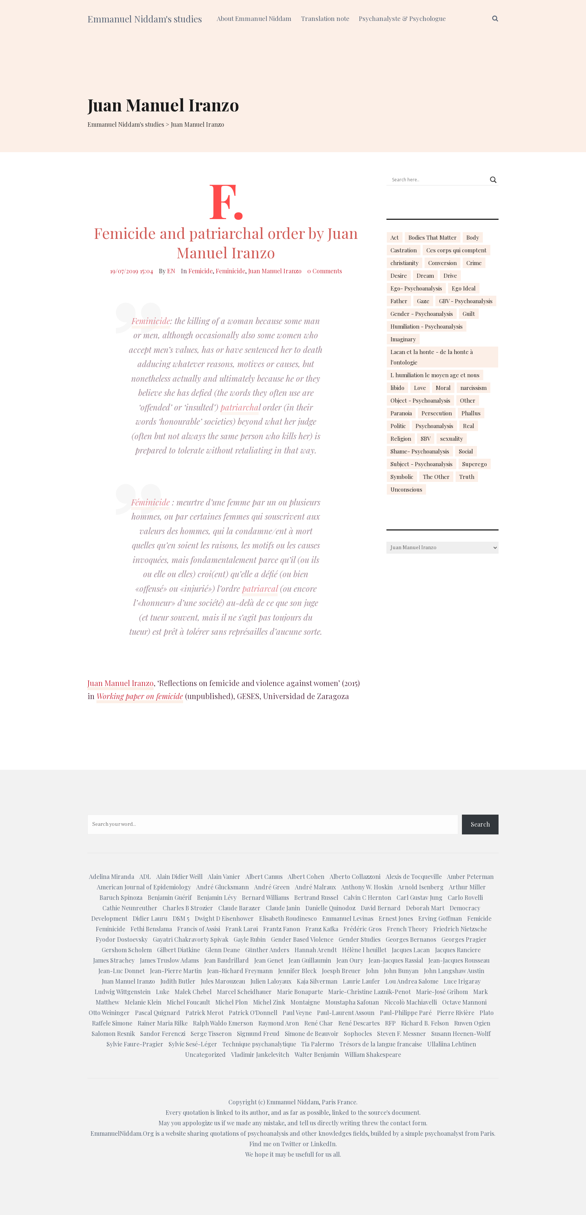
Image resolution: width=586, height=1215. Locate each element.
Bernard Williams (265, 897)
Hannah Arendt (315, 950)
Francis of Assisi (198, 929)
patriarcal (260, 588)
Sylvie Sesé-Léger (193, 1044)
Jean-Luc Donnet (121, 971)
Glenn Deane (222, 950)
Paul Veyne (297, 1012)
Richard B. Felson (425, 1023)
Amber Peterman (470, 876)
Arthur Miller (467, 887)
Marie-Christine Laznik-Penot (369, 992)
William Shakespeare (373, 1054)
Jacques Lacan (411, 950)
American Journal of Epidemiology (144, 887)
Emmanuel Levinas (347, 918)
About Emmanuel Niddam (254, 18)
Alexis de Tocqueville (414, 876)
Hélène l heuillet (364, 950)
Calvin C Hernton (367, 897)
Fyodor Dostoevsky (122, 939)
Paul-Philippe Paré (406, 1012)
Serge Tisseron (211, 1033)
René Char (318, 1023)
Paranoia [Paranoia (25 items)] (401, 413)
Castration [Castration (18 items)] (404, 250)
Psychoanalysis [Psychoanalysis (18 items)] (434, 426)
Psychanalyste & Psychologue (402, 18)
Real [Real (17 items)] (468, 426)
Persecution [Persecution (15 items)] (437, 413)
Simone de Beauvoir (312, 1033)
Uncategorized (205, 1054)
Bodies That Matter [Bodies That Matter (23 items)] (432, 237)
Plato (486, 1012)
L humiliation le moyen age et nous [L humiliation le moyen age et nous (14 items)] (435, 375)
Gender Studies (359, 939)
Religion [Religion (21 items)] (401, 438)
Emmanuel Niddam (292, 1102)
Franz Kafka (321, 929)
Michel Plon (231, 1002)
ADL (145, 876)
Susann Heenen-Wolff (461, 1033)
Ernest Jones (396, 918)
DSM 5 (181, 918)
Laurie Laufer (361, 981)
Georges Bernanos (411, 939)
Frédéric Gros (362, 929)
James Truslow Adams (169, 960)
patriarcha (239, 407)
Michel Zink (269, 1002)
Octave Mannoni (464, 1002)
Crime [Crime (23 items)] (474, 263)
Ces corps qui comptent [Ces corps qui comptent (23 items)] (456, 250)
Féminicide (150, 502)
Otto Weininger (109, 1012)
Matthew (107, 1002)
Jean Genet (268, 960)
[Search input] (439, 180)
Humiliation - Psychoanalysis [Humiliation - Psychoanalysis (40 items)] (427, 326)
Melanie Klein (142, 1002)
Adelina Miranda (111, 876)
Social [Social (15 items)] (466, 451)
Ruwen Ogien (472, 1023)
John (372, 971)
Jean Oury (349, 960)
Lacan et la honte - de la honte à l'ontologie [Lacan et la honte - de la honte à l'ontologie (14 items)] (432, 357)
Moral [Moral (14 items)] (443, 387)
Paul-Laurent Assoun (345, 1012)
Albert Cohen (306, 876)
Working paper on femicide (139, 696)
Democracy (465, 908)
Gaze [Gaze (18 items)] (423, 301)
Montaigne (305, 1002)
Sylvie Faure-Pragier (135, 1044)
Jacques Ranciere (458, 950)
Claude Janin (283, 908)
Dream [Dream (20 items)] (425, 275)
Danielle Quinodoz (330, 908)
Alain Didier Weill (179, 876)
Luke (162, 992)
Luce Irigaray (462, 981)
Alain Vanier (224, 876)
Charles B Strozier (188, 908)
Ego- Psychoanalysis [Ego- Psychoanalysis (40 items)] (416, 288)
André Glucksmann (222, 887)
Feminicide (230, 271)
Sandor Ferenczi (162, 1033)
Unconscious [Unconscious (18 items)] (406, 489)
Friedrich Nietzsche (460, 929)
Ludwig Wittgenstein (123, 992)
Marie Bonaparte (300, 992)
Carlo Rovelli (465, 897)
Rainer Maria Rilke (163, 1023)
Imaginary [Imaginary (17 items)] (403, 339)
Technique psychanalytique (259, 1044)
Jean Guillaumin (310, 960)
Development (109, 918)
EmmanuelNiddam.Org (122, 1133)
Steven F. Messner (401, 1033)
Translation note (325, 18)
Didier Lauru (150, 918)
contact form (408, 1123)
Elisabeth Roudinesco (288, 918)
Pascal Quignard (157, 1012)
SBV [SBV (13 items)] (426, 438)
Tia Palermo (317, 1044)
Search (480, 824)
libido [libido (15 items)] (397, 387)
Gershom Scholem (127, 950)
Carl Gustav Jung (419, 897)
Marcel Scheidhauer (244, 992)
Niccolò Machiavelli (410, 1002)
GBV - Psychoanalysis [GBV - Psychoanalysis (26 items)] (466, 301)
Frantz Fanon (281, 929)
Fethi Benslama (151, 929)
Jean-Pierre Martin (176, 971)
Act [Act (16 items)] (395, 237)
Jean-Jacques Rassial (395, 960)
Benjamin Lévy (217, 897)
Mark (480, 992)
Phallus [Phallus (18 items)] (471, 413)
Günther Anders (267, 950)
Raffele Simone (112, 1023)
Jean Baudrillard (226, 960)
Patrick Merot (204, 1012)
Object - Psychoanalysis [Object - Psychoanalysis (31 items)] (420, 400)
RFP (390, 1023)
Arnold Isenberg (421, 887)
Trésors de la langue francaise (380, 1044)
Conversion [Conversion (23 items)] (442, 263)
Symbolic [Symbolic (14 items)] (402, 476)
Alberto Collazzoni (355, 876)
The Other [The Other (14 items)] (436, 476)
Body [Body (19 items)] (472, 237)
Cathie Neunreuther (129, 908)
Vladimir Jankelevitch (260, 1054)
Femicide (200, 271)
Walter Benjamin (316, 1054)
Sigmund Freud (258, 1033)
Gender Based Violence (302, 939)
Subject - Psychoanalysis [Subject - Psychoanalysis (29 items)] (422, 464)
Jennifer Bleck (297, 971)
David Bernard (381, 908)
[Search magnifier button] (493, 180)
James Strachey (114, 960)
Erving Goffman (440, 918)
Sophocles (358, 1033)
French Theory (407, 929)
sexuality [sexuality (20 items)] (451, 438)
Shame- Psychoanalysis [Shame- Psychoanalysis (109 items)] (420, 451)
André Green (272, 887)
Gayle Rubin (250, 939)
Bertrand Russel (316, 897)
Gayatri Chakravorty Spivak (190, 939)
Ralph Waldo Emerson (223, 1023)
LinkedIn (323, 1144)
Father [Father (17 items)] (399, 301)
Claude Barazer (239, 908)
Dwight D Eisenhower (224, 918)
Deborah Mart (425, 908)
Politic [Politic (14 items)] (398, 426)
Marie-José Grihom (442, 992)
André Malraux (315, 887)
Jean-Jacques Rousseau (459, 960)
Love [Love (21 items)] (420, 387)
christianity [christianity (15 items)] (405, 263)
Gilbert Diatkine (178, 950)
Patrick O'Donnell (253, 1012)
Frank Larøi (241, 929)
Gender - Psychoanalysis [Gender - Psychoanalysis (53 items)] (422, 313)
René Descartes (359, 1023)
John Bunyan (401, 971)
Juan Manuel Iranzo (275, 271)
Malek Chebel (193, 992)
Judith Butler (177, 981)
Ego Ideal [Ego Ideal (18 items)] (464, 288)
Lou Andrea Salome (411, 981)
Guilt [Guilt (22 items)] (469, 313)
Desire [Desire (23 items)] (399, 275)
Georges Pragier (464, 939)
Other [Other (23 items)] (467, 400)
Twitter (291, 1144)
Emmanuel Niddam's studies (144, 19)
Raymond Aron (278, 1023)
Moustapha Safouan (352, 1002)
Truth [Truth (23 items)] (466, 476)
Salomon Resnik (113, 1033)
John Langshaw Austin (454, 971)
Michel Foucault (188, 1002)
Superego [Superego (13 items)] (474, 464)
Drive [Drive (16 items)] (450, 275)
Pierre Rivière (455, 1012)
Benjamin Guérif (170, 897)
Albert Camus (264, 876)
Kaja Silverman (317, 981)
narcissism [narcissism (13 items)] (473, 387)
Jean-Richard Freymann (240, 971)
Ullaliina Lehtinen (451, 1044)
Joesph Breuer (341, 971)
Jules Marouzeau (223, 981)
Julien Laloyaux (271, 981)
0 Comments (324, 271)
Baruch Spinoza (120, 897)
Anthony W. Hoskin (367, 887)
